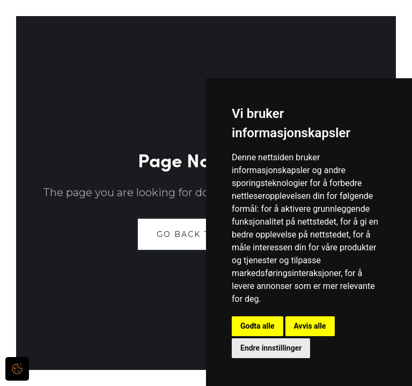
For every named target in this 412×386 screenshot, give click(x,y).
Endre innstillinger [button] (270, 348)
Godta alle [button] (257, 326)
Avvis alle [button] (310, 326)
